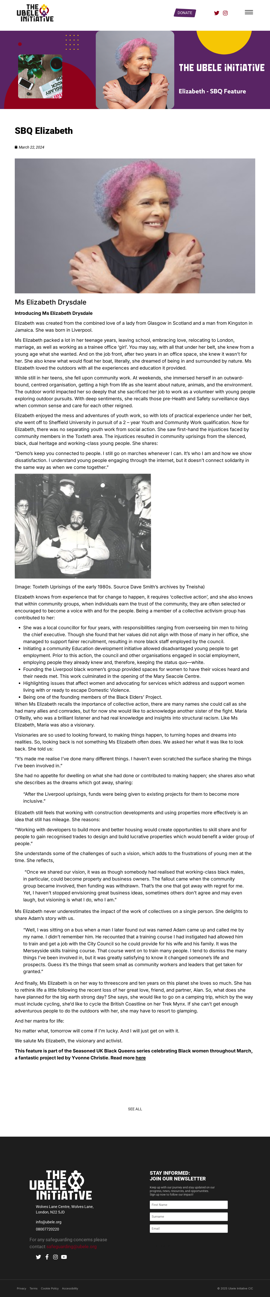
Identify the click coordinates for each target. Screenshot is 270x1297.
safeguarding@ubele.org (71, 1246)
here (141, 1057)
